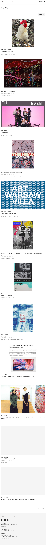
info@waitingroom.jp (9, 530)
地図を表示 (3, 526)
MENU (41, 1)
